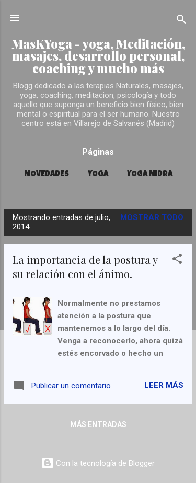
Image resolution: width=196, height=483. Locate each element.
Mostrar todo (151, 217)
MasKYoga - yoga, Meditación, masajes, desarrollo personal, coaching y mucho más (98, 56)
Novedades (46, 174)
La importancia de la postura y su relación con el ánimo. (85, 266)
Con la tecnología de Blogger (98, 463)
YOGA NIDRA (149, 174)
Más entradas (98, 424)
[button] (177, 260)
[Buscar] (181, 21)
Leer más (163, 385)
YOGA (98, 174)
